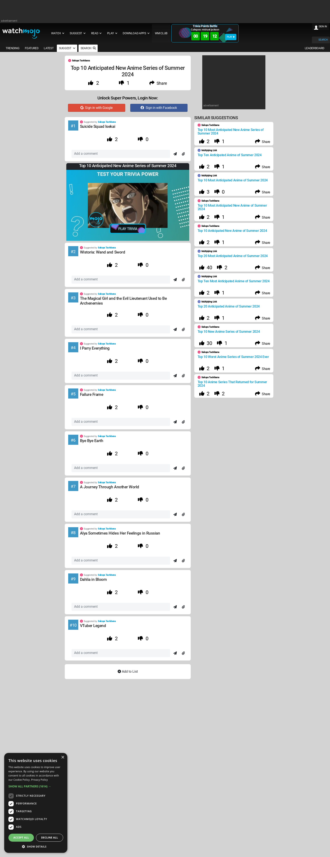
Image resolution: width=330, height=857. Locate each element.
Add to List (128, 671)
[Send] (175, 154)
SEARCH (323, 39)
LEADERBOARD (314, 48)
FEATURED (31, 48)
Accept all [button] (21, 837)
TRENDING (12, 48)
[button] (35, 786)
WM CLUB (161, 33)
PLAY (231, 37)
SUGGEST (67, 48)
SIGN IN (323, 26)
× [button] (62, 757)
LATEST (48, 48)
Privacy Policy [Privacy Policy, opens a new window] (39, 780)
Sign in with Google (96, 108)
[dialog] (35, 803)
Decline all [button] (49, 837)
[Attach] (183, 154)
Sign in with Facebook (159, 108)
